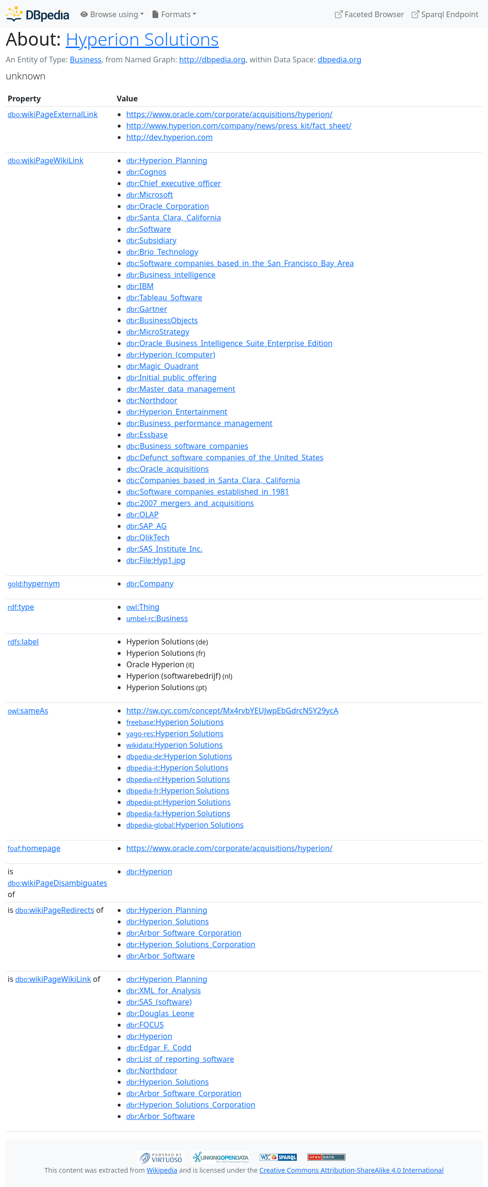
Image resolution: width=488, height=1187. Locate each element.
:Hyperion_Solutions (167, 921)
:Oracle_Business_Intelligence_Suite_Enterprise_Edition (229, 343)
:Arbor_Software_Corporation (184, 933)
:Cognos (146, 172)
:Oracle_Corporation (167, 206)
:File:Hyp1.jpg (155, 560)
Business (85, 59)
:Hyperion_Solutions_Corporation (190, 944)
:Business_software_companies (187, 446)
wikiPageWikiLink (45, 160)
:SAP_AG (146, 526)
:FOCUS (145, 1024)
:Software (148, 229)
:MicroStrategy (157, 331)
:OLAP (142, 514)
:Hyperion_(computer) (170, 354)
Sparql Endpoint (445, 14)
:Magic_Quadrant (162, 366)
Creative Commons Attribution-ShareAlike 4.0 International (351, 1170)
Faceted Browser (369, 14)
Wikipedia (162, 1170)
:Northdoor (151, 400)
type (21, 607)
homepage (34, 848)
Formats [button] (171, 14)
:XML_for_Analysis (163, 990)
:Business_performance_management (199, 423)
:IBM (140, 286)
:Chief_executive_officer (173, 183)
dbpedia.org (340, 59)
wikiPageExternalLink (53, 114)
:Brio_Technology (162, 252)
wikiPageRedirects (54, 910)
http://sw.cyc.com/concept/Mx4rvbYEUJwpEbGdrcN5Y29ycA (232, 710)
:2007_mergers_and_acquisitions (190, 503)
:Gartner (146, 309)
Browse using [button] (109, 14)
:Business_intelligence (170, 274)
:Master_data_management (180, 389)
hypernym (34, 583)
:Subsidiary (151, 240)
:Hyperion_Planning (166, 160)
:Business (157, 618)
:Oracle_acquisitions (167, 469)
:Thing (143, 607)
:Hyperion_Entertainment (176, 411)
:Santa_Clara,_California (173, 217)
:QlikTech (148, 537)
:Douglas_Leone (160, 1013)
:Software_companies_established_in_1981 (207, 491)
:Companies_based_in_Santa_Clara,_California (213, 480)
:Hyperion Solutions (175, 722)
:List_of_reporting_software (180, 1059)
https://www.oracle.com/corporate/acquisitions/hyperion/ (229, 114)
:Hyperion (149, 871)
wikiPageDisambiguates (57, 883)
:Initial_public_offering (171, 377)
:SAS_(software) (159, 1002)
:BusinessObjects (162, 320)
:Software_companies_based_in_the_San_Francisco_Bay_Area (240, 263)
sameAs (28, 710)
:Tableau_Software (164, 297)
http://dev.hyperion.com (169, 137)
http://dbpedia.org (212, 59)
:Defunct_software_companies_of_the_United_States (225, 457)
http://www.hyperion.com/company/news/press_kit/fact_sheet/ (239, 125)
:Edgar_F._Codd (159, 1047)
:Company (149, 583)
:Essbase (147, 434)
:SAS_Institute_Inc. (164, 549)
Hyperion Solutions (142, 39)
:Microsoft (149, 194)
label (23, 641)
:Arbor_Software (160, 955)
